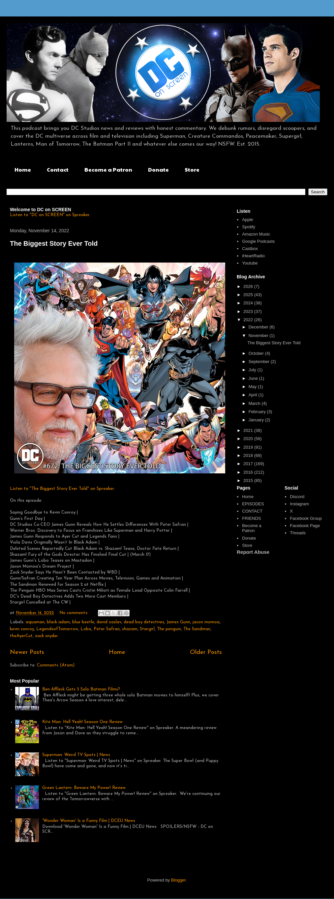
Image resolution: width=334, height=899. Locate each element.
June (254, 378)
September (260, 361)
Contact (58, 169)
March (255, 403)
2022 (248, 319)
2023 (248, 311)
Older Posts (206, 652)
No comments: (74, 613)
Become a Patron (108, 169)
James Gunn (178, 622)
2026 (248, 286)
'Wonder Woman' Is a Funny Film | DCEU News (88, 821)
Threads (298, 532)
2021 (248, 430)
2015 (248, 480)
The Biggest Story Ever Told (54, 243)
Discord (297, 496)
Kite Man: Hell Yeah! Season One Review (82, 722)
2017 (248, 463)
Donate (158, 169)
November (259, 335)
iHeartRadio (253, 255)
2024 (248, 302)
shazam (129, 629)
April (253, 394)
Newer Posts (27, 652)
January (257, 419)
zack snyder (46, 636)
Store (192, 169)
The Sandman (196, 629)
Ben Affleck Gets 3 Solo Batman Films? (81, 689)
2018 (248, 455)
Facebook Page (305, 525)
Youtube (250, 263)
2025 (248, 294)
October (257, 353)
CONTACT (252, 511)
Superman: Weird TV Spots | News (76, 755)
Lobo (85, 629)
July (253, 369)
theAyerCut (21, 636)
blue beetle (83, 622)
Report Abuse (253, 552)
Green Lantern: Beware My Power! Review (84, 788)
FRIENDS (251, 518)
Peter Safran (107, 629)
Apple (247, 219)
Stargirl (147, 629)
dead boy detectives (144, 622)
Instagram (299, 503)
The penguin (169, 629)
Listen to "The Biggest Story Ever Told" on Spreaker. (62, 489)
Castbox (250, 248)
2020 (248, 438)
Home (23, 169)
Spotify (248, 226)
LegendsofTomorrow (57, 629)
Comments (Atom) (56, 665)
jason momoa (206, 622)
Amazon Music (256, 234)
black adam (58, 622)
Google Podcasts (258, 241)
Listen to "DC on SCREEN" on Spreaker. (50, 215)
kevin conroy (22, 629)
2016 (248, 472)
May (253, 386)
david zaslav (109, 622)
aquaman (35, 622)
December (259, 326)
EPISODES (253, 503)
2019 (248, 447)
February (258, 411)
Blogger (178, 880)
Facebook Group (306, 518)
